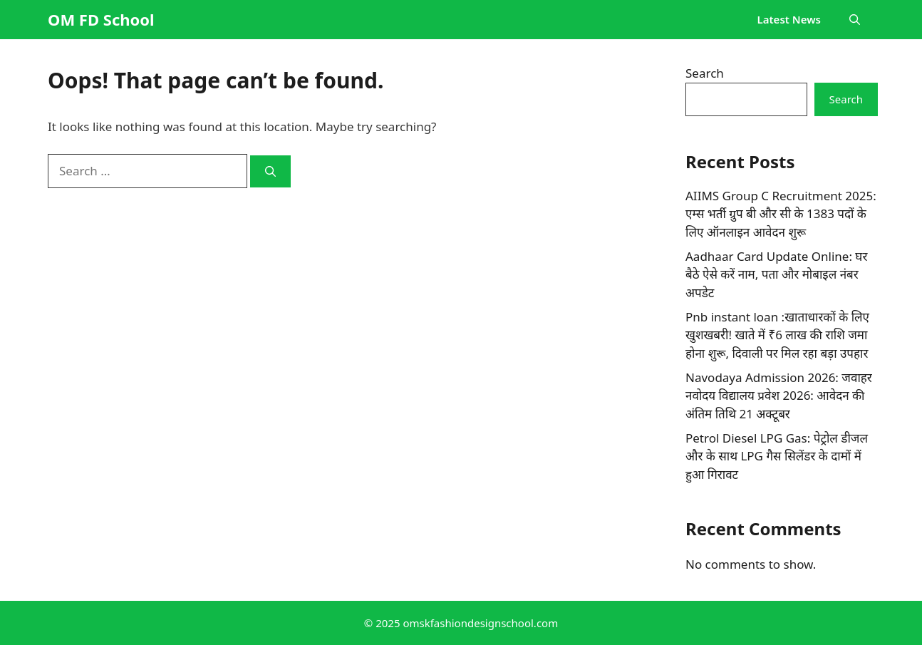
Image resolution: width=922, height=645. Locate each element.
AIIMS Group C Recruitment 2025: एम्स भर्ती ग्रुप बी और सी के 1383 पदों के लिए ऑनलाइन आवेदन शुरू (780, 213)
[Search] (270, 171)
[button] (854, 19)
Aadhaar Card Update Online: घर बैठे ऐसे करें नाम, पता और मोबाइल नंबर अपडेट (776, 274)
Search (704, 73)
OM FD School (101, 19)
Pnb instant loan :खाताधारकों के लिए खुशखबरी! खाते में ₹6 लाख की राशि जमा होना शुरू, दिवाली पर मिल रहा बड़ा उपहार (777, 335)
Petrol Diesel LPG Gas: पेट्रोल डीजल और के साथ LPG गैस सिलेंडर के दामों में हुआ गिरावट (776, 456)
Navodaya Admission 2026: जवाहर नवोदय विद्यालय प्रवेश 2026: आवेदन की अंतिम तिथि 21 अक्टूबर (778, 395)
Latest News (789, 19)
